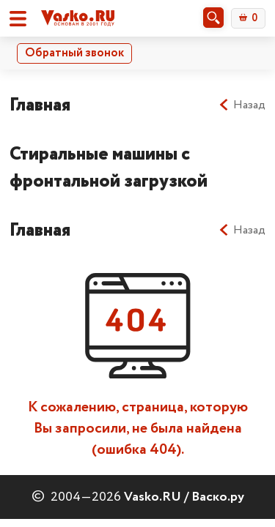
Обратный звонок (74, 53)
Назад (241, 105)
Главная (40, 105)
